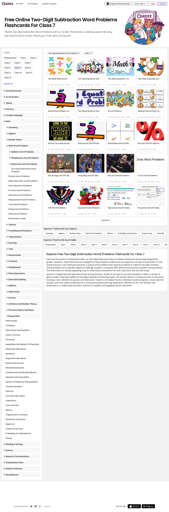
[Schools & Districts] (49, 4)
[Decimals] (160, 233)
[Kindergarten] (51, 244)
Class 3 (7, 63)
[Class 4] (94, 244)
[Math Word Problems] (93, 233)
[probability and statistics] (127, 233)
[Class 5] (104, 244)
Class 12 (7, 77)
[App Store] (134, 506)
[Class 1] (63, 244)
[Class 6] (114, 244)
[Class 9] (145, 244)
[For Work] (19, 4)
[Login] (153, 4)
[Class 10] (156, 244)
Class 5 (28, 63)
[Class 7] (88, 53)
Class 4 (17, 63)
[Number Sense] (75, 233)
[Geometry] (49, 233)
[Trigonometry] (147, 233)
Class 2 (33, 58)
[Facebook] (35, 506)
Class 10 (18, 72)
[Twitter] (31, 506)
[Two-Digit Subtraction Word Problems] (63, 53)
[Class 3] (83, 244)
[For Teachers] (33, 4)
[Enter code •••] (140, 4)
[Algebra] (61, 233)
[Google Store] (148, 506)
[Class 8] (135, 244)
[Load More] (105, 220)
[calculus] (110, 233)
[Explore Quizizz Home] (7, 3)
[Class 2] (73, 244)
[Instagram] (40, 506)
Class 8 (28, 68)
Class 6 (7, 68)
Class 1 (23, 58)
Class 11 (29, 72)
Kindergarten (10, 58)
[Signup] (162, 4)
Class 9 (7, 72)
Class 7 (18, 68)
